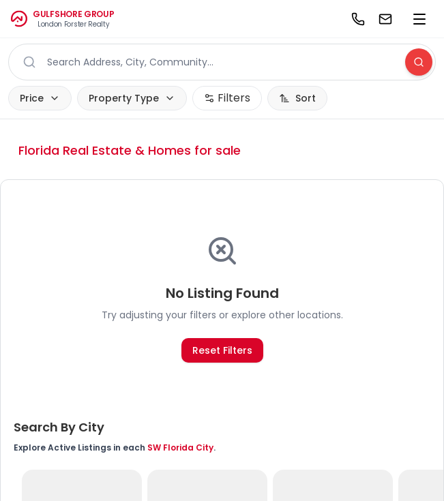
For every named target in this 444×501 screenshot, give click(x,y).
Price (40, 98)
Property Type (132, 98)
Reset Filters (222, 350)
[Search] (418, 62)
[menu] (419, 19)
